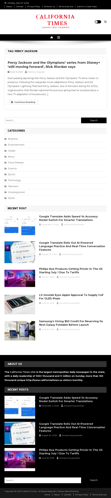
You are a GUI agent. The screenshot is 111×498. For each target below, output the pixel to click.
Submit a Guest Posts (87, 6)
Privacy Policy (33, 6)
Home (47, 494)
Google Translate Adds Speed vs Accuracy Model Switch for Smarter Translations (68, 218)
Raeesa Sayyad (36, 71)
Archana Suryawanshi (74, 224)
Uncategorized (16, 192)
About (9, 6)
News (11, 156)
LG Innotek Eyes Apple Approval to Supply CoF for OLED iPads (71, 297)
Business (13, 138)
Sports (11, 174)
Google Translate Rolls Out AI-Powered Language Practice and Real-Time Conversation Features (72, 246)
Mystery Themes (86, 491)
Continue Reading (23, 102)
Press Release (16, 162)
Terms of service (66, 6)
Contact (19, 6)
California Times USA (23, 372)
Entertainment (16, 144)
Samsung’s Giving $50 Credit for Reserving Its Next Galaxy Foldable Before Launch (71, 323)
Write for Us (49, 6)
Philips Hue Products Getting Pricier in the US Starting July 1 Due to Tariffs (71, 270)
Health (11, 150)
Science (12, 168)
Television (13, 186)
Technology (14, 180)
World (11, 198)
